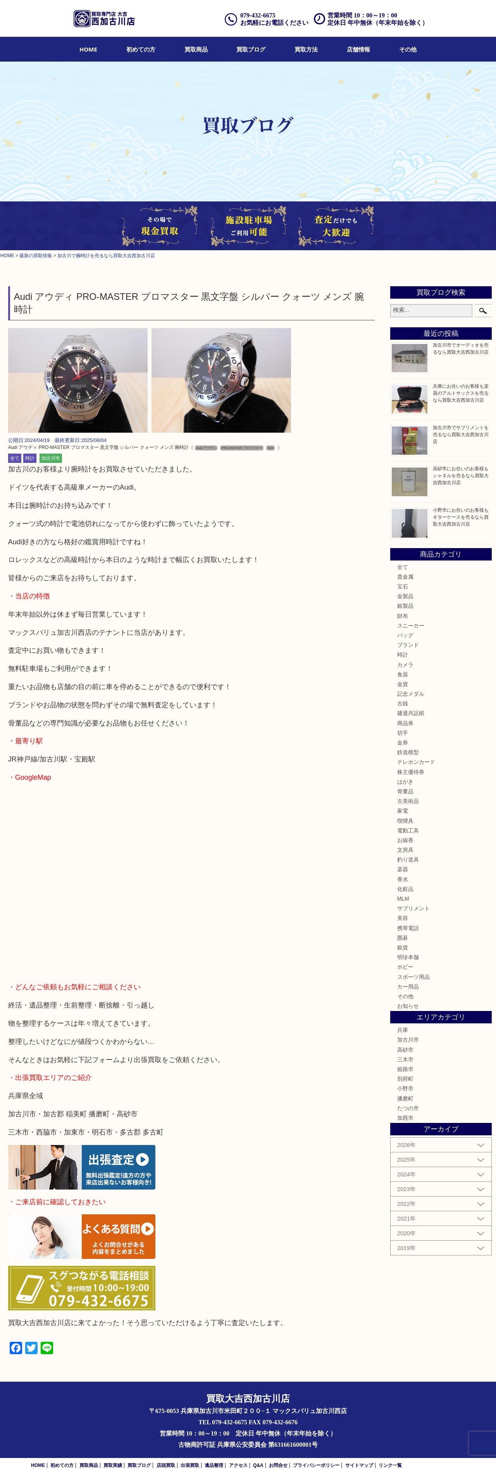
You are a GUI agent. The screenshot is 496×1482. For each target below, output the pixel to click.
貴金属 (405, 577)
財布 (402, 616)
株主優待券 (410, 772)
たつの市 (408, 1108)
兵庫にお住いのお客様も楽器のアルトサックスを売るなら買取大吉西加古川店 (461, 393)
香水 (402, 879)
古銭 (402, 703)
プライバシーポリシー (316, 1465)
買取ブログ (250, 49)
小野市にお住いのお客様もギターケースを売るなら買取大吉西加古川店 (461, 517)
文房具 (405, 850)
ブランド (408, 645)
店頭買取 (166, 1465)
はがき (405, 782)
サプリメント (413, 908)
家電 (402, 811)
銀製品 (405, 606)
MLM (403, 899)
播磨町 (405, 1098)
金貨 (402, 684)
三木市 (405, 1059)
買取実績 (112, 1465)
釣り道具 (408, 859)
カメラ (405, 665)
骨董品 (405, 791)
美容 (402, 918)
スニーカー (410, 625)
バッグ (405, 635)
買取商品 (196, 49)
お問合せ (278, 1465)
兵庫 (402, 1030)
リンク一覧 (390, 1465)
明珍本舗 (408, 957)
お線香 (405, 840)
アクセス (238, 1465)
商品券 (405, 723)
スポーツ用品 (413, 977)
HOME (88, 49)
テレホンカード (416, 762)
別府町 (405, 1079)
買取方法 (306, 49)
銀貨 (402, 947)
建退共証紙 (410, 713)
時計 (29, 458)
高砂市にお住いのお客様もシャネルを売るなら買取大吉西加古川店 (461, 475)
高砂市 (405, 1050)
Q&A (258, 1465)
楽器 (402, 869)
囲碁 (402, 938)
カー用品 (408, 986)
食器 (402, 674)
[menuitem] (88, 49)
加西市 (405, 1118)
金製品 (405, 596)
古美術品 (408, 801)
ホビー (405, 967)
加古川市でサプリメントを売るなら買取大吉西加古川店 (461, 434)
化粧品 (405, 889)
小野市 (405, 1088)
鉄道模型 (408, 752)
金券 (402, 742)
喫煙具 (405, 821)
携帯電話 (408, 928)
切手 (402, 733)
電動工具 (408, 830)
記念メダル (410, 694)
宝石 (402, 586)
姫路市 (405, 1069)
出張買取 (190, 1465)
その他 (408, 49)
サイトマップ (359, 1465)
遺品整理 (214, 1465)
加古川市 (50, 458)
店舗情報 (358, 49)
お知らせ (408, 1006)
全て (14, 458)
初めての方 (140, 49)
